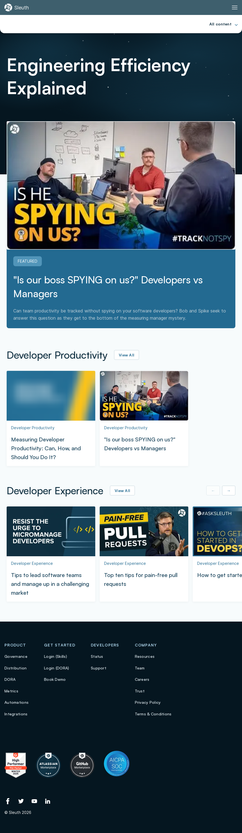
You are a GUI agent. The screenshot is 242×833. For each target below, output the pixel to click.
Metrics (11, 691)
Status (97, 656)
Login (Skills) (55, 656)
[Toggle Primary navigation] (234, 7)
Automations (16, 702)
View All (126, 355)
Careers (142, 679)
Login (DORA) (56, 668)
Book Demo (55, 679)
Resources (145, 656)
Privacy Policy (148, 702)
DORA (10, 679)
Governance (15, 656)
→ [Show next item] (229, 490)
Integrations (15, 714)
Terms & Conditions (153, 714)
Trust (140, 691)
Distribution (15, 668)
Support (98, 668)
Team (140, 668)
